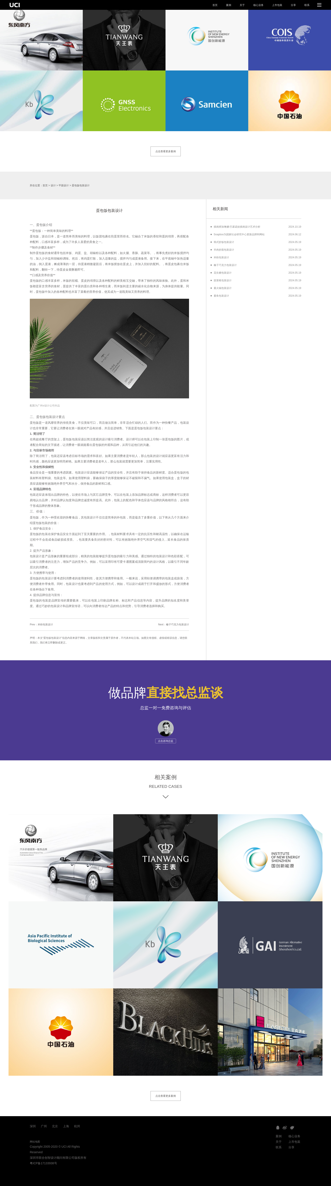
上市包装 (277, 5)
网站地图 (35, 1141)
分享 (293, 5)
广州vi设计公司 (46, 405)
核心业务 (258, 5)
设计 (53, 185)
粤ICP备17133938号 (43, 1163)
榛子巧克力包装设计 (177, 624)
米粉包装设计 (45, 624)
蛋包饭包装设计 (81, 185)
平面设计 (64, 185)
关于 (242, 5)
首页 (215, 5)
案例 (228, 5)
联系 (307, 5)
